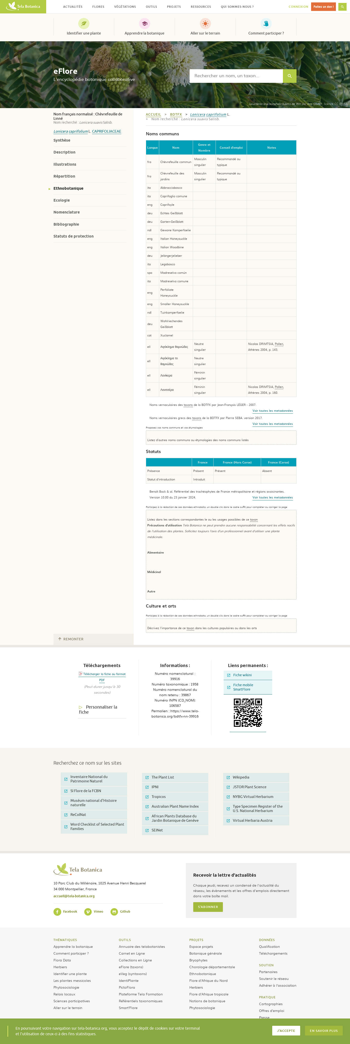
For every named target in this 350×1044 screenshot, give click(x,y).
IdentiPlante (129, 980)
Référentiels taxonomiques (141, 1000)
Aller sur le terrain (205, 33)
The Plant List (160, 777)
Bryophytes (198, 960)
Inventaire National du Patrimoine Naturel (86, 779)
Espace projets (201, 946)
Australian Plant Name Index (172, 806)
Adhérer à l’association (278, 985)
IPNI (152, 787)
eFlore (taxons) (131, 966)
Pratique (267, 997)
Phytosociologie (66, 987)
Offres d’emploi (271, 1010)
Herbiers (60, 966)
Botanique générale (205, 953)
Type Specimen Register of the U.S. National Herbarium (255, 808)
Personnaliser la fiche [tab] (98, 709)
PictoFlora (127, 987)
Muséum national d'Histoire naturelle (90, 802)
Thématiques (65, 940)
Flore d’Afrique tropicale (208, 994)
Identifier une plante (84, 33)
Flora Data (62, 960)
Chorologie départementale (212, 966)
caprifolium (78, 131)
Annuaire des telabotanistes (142, 946)
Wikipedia (238, 777)
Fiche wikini (239, 675)
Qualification (269, 946)
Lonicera (60, 131)
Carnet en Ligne (132, 953)
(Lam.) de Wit (275, 104)
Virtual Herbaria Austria (249, 820)
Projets (196, 940)
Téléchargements (273, 953)
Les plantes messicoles (72, 980)
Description (64, 152)
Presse (264, 1017)
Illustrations (64, 164)
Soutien (266, 965)
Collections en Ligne (135, 960)
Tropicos (156, 797)
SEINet (154, 830)
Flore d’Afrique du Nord (208, 980)
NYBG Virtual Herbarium (250, 797)
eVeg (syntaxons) (133, 973)
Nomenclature (66, 212)
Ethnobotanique (68, 188)
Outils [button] (151, 7)
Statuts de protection (73, 236)
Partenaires (268, 971)
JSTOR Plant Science (246, 787)
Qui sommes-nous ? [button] (237, 7)
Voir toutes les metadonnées (273, 410)
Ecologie (61, 200)
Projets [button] (174, 7)
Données (267, 940)
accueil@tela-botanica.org (74, 896)
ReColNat (75, 815)
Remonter (71, 639)
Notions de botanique (207, 1000)
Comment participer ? (266, 33)
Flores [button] (98, 7)
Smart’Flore (128, 1007)
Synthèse (61, 140)
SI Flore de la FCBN (82, 791)
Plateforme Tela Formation (141, 994)
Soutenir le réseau (274, 978)
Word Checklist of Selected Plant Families (94, 826)
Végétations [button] (125, 7)
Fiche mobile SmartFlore (240, 687)
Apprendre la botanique (144, 33)
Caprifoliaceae (106, 131)
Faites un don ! (323, 7)
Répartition (64, 176)
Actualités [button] (72, 7)
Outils (125, 940)
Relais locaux (64, 994)
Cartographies (271, 1003)
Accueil (153, 114)
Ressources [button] (201, 7)
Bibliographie (66, 224)
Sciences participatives (71, 1000)
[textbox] (236, 76)
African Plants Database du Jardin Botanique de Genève (172, 818)
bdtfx (176, 114)
